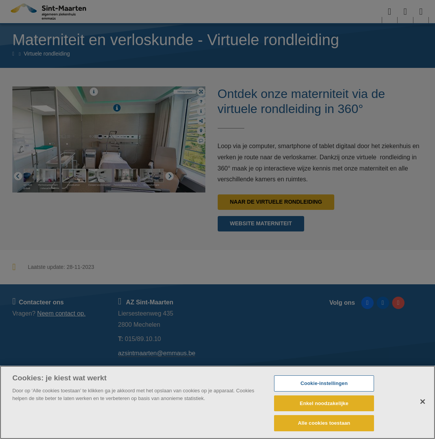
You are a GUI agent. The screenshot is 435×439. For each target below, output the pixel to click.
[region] (217, 402)
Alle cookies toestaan (324, 423)
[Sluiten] (422, 401)
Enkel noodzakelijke (324, 403)
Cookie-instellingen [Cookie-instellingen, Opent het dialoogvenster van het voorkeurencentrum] (323, 383)
